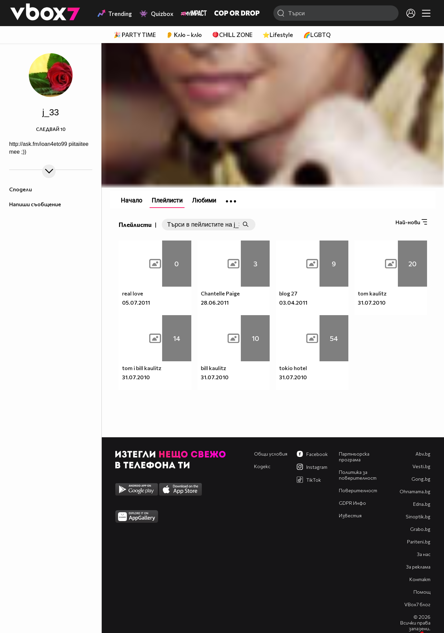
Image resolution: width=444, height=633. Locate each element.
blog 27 (288, 293)
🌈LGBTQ (317, 34)
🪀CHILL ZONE (232, 34)
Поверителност (358, 490)
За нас (423, 554)
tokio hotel (293, 368)
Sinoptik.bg (418, 516)
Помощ (421, 592)
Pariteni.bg (418, 541)
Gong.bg (420, 479)
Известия (350, 515)
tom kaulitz (372, 293)
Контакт (419, 579)
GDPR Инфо (352, 503)
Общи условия (270, 454)
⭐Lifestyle (278, 34)
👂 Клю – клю (184, 34)
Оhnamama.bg (415, 491)
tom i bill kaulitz (141, 368)
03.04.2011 (293, 302)
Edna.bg (421, 504)
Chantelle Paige (220, 293)
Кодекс (262, 466)
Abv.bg (423, 454)
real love (132, 293)
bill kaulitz (213, 368)
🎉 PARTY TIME (135, 34)
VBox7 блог (417, 604)
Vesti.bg (421, 466)
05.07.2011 (136, 302)
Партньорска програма (354, 456)
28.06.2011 (215, 302)
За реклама (418, 567)
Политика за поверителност (358, 475)
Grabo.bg (420, 529)
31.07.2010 (372, 302)
